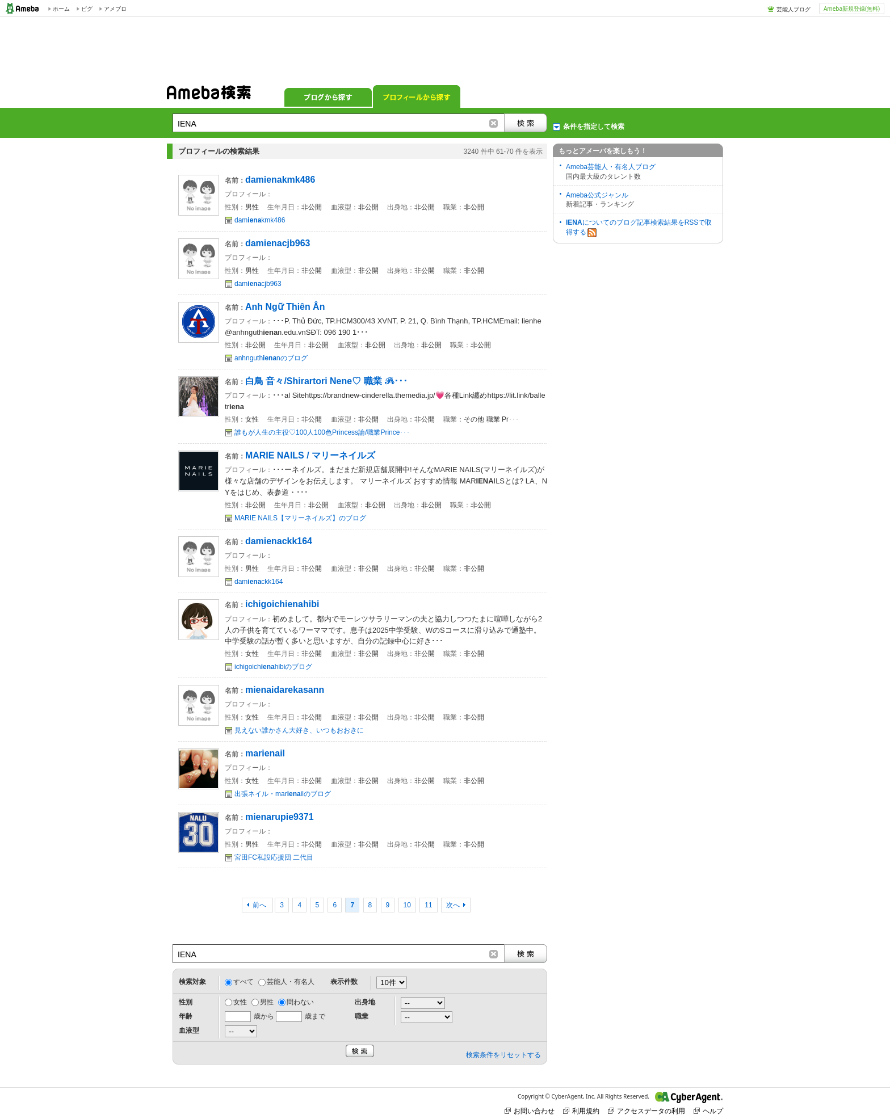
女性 (240, 1002)
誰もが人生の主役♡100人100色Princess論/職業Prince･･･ (322, 432)
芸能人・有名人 (290, 982)
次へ (453, 905)
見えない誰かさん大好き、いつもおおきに (299, 730)
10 (407, 905)
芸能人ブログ (793, 9)
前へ (260, 905)
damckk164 (258, 582)
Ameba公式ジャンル (597, 195)
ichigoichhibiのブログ (273, 667)
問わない (300, 1002)
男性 (267, 1002)
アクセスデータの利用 (646, 1111)
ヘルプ (708, 1111)
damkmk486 (259, 220)
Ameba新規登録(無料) (852, 8)
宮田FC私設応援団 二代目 (273, 857)
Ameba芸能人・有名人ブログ (611, 167)
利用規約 (581, 1111)
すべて (243, 982)
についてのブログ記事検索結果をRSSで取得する (639, 227)
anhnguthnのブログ (271, 358)
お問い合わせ (530, 1111)
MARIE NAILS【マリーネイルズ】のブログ (300, 518)
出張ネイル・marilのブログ (282, 794)
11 (428, 905)
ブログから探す (328, 96)
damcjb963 (258, 284)
